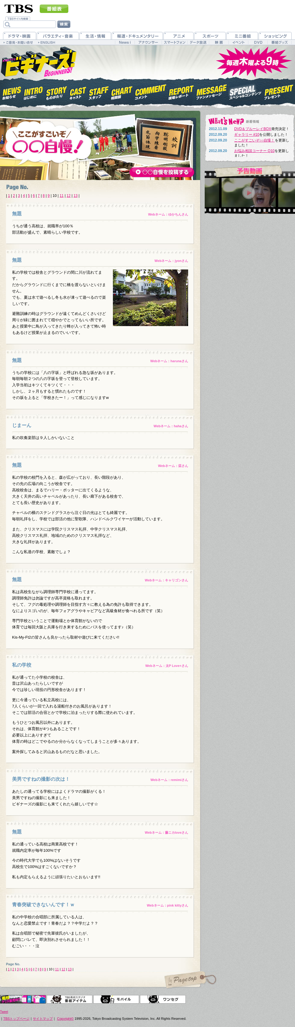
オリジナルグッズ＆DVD (23, 999)
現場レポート (181, 91)
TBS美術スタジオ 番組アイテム (69, 999)
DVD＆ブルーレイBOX (252, 129)
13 (75, 196)
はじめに (33, 91)
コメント (150, 91)
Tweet (4, 1011)
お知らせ (12, 91)
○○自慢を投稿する (162, 172)
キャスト (78, 91)
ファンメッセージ (211, 91)
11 (62, 196)
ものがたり (56, 91)
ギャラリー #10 (246, 134)
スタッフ (99, 91)
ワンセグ (163, 999)
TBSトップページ (16, 1018)
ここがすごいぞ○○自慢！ (254, 140)
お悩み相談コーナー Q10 (254, 151)
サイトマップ (43, 1018)
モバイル (116, 999)
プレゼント (279, 91)
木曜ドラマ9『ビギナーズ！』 (38, 61)
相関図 (122, 91)
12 (68, 196)
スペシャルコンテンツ (245, 91)
